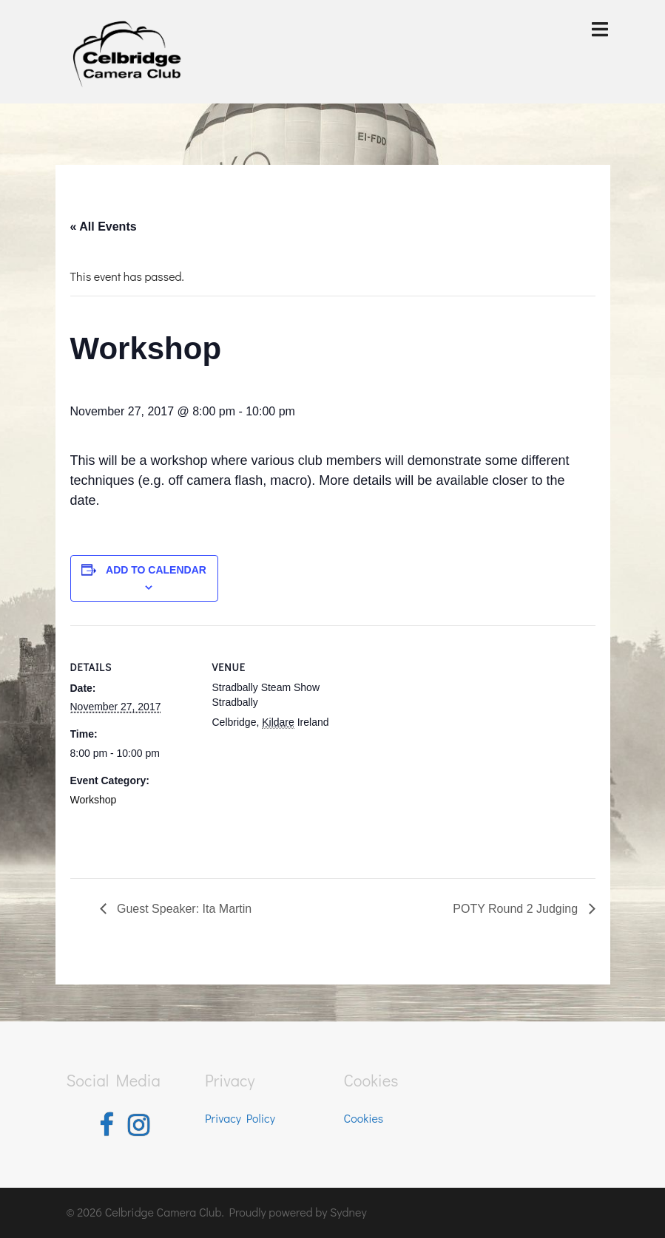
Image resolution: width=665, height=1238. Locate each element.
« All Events (103, 226)
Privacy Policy (240, 1118)
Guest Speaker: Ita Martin (183, 908)
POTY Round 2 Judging (517, 908)
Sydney (348, 1212)
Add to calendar (156, 570)
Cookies (364, 1118)
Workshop (93, 800)
